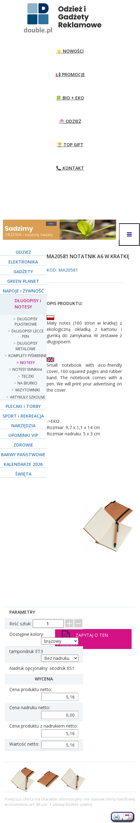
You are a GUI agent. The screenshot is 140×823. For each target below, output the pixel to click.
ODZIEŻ (23, 252)
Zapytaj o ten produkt (82, 639)
